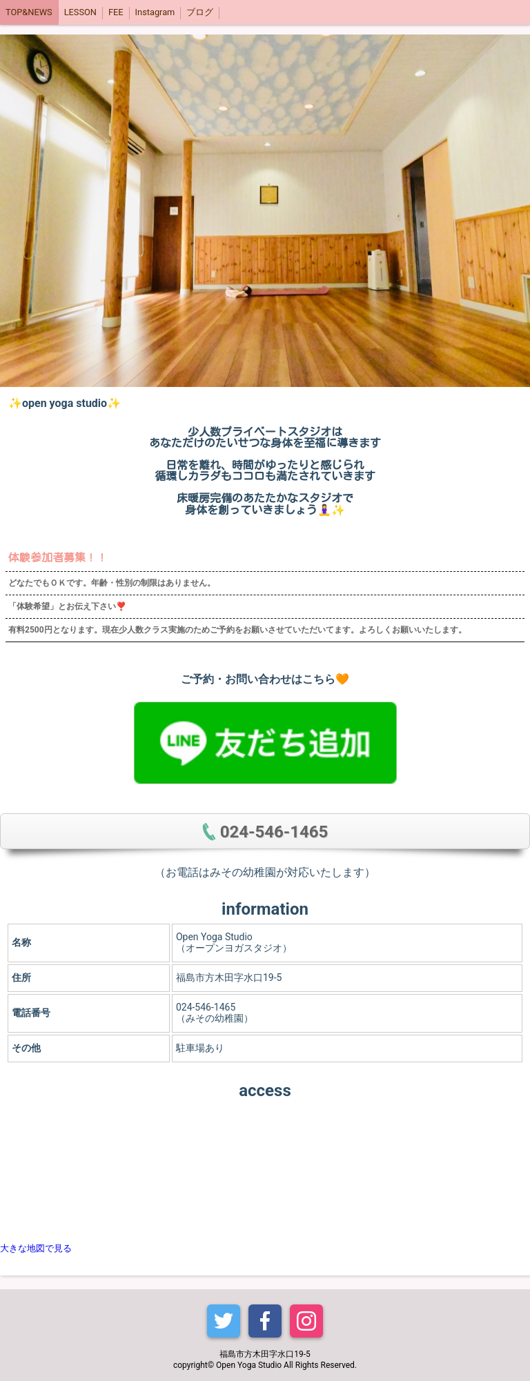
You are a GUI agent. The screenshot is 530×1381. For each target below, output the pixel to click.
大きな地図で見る (36, 1248)
